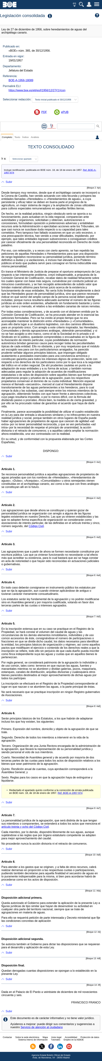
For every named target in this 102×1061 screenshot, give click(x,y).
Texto (17, 137)
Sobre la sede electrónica (27, 1037)
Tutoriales (55, 1040)
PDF (44, 112)
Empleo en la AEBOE (74, 1040)
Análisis (35, 137)
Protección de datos (90, 1037)
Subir (9, 181)
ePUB (65, 112)
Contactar (7, 1037)
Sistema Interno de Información (33, 1040)
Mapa (45, 1037)
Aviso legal (56, 1037)
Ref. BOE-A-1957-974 (70, 793)
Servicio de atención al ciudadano (42, 1027)
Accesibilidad (71, 1037)
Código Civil (36, 526)
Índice (25, 137)
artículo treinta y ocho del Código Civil (25, 826)
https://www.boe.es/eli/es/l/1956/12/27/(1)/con (36, 90)
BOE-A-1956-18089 (20, 80)
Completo (7, 137)
